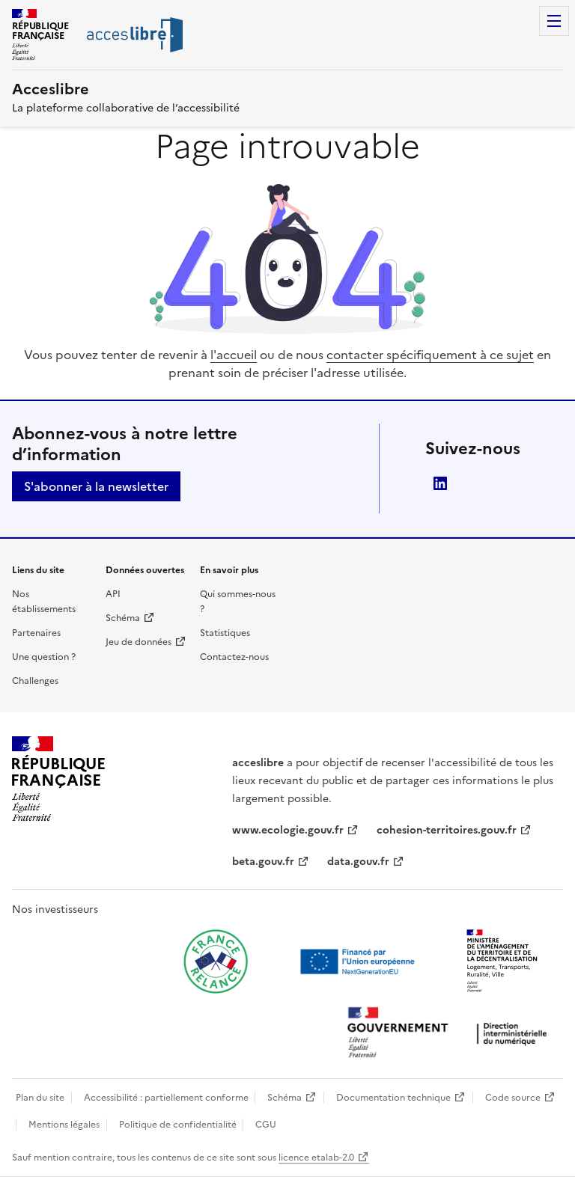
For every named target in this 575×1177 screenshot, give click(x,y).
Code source (513, 1097)
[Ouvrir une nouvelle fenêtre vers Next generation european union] (359, 961)
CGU (265, 1124)
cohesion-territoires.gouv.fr (447, 830)
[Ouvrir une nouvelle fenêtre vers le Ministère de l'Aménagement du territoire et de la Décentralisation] (503, 961)
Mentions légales (64, 1124)
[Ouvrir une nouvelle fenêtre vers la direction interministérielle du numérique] (450, 1033)
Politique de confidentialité (178, 1124)
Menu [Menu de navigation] (554, 21)
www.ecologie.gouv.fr (288, 830)
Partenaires (36, 633)
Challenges (35, 681)
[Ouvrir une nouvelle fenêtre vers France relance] (216, 961)
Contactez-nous (234, 657)
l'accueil (233, 355)
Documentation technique (393, 1097)
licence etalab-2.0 (316, 1157)
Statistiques (225, 633)
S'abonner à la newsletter (96, 486)
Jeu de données (138, 642)
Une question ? (44, 657)
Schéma (123, 618)
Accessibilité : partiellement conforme (166, 1097)
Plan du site (40, 1097)
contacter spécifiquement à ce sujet (430, 355)
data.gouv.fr (358, 861)
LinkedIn (440, 483)
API (113, 594)
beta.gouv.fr (263, 861)
